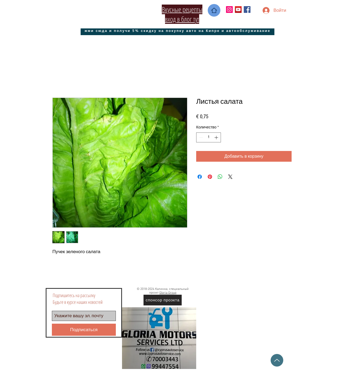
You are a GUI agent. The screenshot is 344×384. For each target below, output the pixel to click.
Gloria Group (167, 293)
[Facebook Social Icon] (247, 9)
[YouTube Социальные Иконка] (238, 9)
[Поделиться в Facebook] (199, 176)
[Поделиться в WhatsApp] (220, 176)
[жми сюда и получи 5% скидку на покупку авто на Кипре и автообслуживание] (177, 30)
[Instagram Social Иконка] (229, 9)
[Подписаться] (84, 330)
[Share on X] (230, 176)
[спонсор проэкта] (163, 300)
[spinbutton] (208, 137)
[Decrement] (200, 137)
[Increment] (216, 137)
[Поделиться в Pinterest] (210, 176)
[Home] (214, 10)
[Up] (277, 360)
